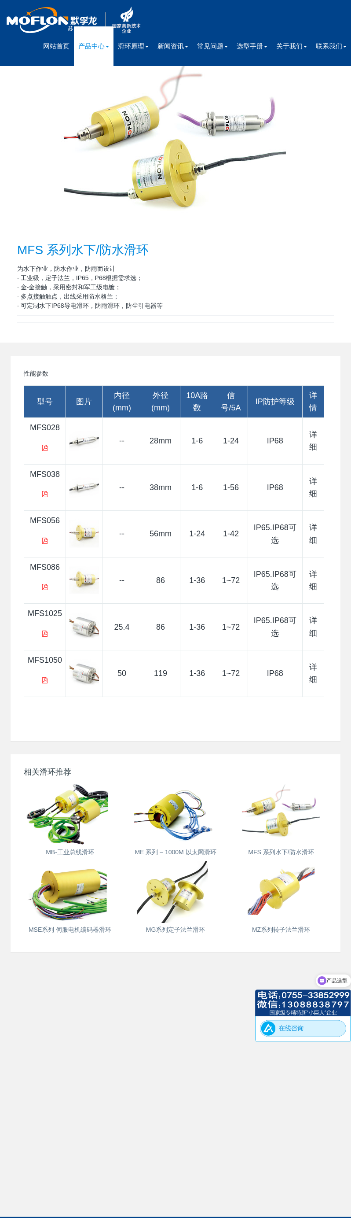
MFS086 (45, 567)
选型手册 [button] (252, 46)
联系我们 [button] (331, 46)
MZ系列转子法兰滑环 (281, 929)
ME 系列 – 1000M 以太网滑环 (175, 852)
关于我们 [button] (291, 46)
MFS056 (45, 520)
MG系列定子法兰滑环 (175, 929)
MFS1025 (45, 613)
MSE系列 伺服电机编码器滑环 (70, 929)
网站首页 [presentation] (56, 46)
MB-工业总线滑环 (70, 852)
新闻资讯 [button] (172, 46)
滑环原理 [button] (133, 46)
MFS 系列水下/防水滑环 (281, 852)
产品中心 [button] (93, 46)
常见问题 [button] (212, 46)
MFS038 (45, 474)
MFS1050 (45, 660)
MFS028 (45, 427)
